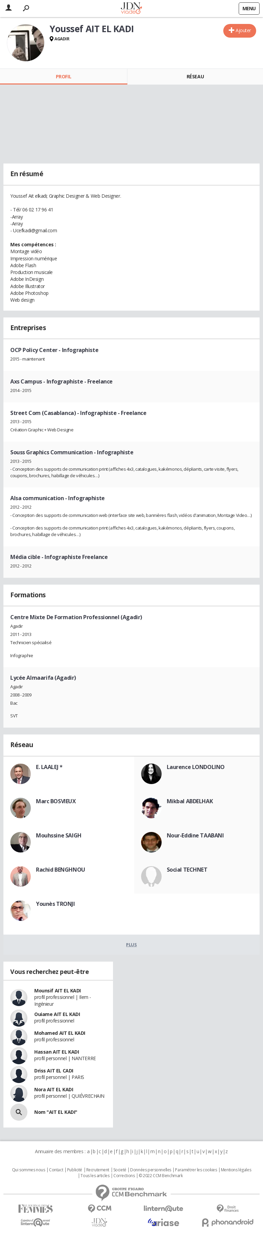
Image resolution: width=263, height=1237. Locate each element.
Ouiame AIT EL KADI (57, 1014)
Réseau (195, 76)
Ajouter (243, 30)
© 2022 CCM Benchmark (161, 1175)
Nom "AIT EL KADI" (55, 1112)
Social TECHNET (187, 869)
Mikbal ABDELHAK (190, 801)
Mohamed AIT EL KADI (59, 1033)
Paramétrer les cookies (196, 1170)
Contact (56, 1170)
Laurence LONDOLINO (196, 767)
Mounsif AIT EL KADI (57, 990)
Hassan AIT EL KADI (56, 1052)
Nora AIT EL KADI (53, 1089)
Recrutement (97, 1170)
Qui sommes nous (28, 1170)
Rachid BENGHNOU (60, 869)
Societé (119, 1170)
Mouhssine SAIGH (59, 835)
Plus (131, 944)
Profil (63, 76)
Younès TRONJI (55, 904)
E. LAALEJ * (49, 767)
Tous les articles (94, 1175)
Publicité (74, 1170)
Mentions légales (236, 1170)
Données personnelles (150, 1170)
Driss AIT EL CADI (53, 1070)
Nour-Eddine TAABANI (195, 835)
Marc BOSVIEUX (56, 801)
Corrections (124, 1175)
